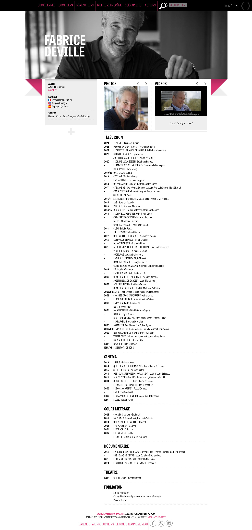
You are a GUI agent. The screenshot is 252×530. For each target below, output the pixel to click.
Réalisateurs (85, 5)
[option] (126, 111)
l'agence (84, 524)
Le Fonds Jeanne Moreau (132, 524)
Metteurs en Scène (109, 5)
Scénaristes (133, 5)
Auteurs (150, 5)
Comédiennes (46, 5)
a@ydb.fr (52, 90)
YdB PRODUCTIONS (103, 524)
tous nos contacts (157, 517)
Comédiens (66, 5)
